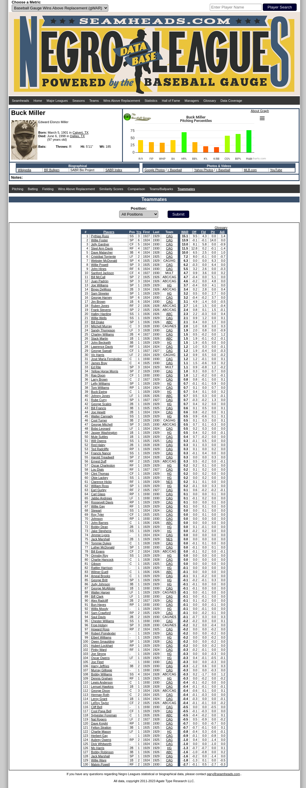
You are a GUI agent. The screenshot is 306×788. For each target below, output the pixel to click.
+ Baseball (174, 170)
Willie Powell (99, 264)
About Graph (260, 111)
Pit (213, 232)
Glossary (209, 100)
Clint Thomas (100, 473)
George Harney (101, 297)
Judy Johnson (100, 584)
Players (108, 232)
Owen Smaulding (102, 641)
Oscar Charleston (103, 465)
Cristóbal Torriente (103, 256)
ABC (169, 314)
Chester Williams (102, 621)
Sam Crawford (101, 613)
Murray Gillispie (101, 670)
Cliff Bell (96, 707)
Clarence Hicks (101, 482)
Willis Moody (99, 608)
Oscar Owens (100, 658)
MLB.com (250, 170)
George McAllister (103, 588)
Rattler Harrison (102, 568)
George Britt (99, 580)
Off (194, 232)
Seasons (78, 100)
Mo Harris (98, 748)
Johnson (97, 518)
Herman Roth (100, 694)
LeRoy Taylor (100, 703)
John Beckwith (101, 342)
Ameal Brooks (100, 576)
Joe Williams (99, 285)
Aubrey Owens (101, 739)
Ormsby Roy (99, 555)
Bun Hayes (98, 604)
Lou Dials (97, 469)
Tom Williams (100, 387)
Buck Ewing (99, 391)
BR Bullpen (52, 170)
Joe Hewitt (98, 412)
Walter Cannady (102, 416)
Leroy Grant (99, 699)
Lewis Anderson (102, 682)
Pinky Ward (99, 649)
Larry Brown (99, 379)
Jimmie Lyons (100, 535)
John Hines (99, 269)
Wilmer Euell (99, 572)
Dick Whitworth (101, 744)
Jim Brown (98, 301)
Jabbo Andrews (101, 498)
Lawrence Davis (102, 346)
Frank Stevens (101, 310)
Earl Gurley (99, 490)
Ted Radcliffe (100, 449)
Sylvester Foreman (104, 715)
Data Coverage (231, 100)
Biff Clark (97, 596)
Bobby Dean (99, 527)
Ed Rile (96, 367)
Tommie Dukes (101, 543)
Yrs (138, 232)
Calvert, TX (80, 132)
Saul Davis (98, 617)
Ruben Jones (100, 305)
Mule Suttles (99, 436)
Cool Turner (99, 420)
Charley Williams (102, 334)
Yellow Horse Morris (104, 371)
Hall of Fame (171, 100)
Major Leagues (57, 100)
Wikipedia (24, 170)
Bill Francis (98, 408)
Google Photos (155, 170)
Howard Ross (100, 629)
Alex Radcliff (99, 600)
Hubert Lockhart (102, 645)
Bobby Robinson (102, 752)
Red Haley (98, 445)
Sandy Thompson (103, 330)
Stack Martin (99, 338)
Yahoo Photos (203, 170)
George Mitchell (102, 424)
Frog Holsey (99, 625)
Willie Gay (98, 506)
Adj (222, 232)
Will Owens (99, 441)
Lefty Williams (100, 383)
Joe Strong (98, 653)
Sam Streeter (100, 293)
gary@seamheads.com (223, 774)
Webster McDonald (104, 260)
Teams (94, 100)
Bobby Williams (101, 674)
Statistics (151, 100)
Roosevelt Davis (102, 502)
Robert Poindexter (103, 633)
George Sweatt (101, 350)
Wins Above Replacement (121, 100)
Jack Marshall (100, 539)
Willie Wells (99, 318)
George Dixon (100, 690)
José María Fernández (106, 359)
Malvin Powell (100, 764)
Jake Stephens (101, 531)
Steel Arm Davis (102, 248)
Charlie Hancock (102, 559)
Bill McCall (98, 277)
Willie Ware (99, 760)
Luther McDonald (102, 547)
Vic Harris (97, 355)
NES (169, 482)
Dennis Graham (102, 678)
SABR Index (113, 170)
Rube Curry (99, 400)
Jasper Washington (104, 432)
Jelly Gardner (100, 244)
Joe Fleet (97, 662)
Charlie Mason (101, 731)
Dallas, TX (77, 136)
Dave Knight (99, 723)
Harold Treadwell (102, 457)
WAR (184, 232)
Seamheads (20, 100)
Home (38, 100)
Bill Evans (98, 551)
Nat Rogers (99, 719)
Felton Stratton (101, 727)
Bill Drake (97, 322)
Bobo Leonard (100, 428)
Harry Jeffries (100, 666)
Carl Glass (98, 494)
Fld (203, 232)
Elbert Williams (101, 637)
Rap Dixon (98, 375)
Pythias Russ (100, 236)
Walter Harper (100, 592)
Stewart (96, 510)
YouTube (276, 170)
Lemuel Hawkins (102, 686)
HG (169, 285)
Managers (192, 100)
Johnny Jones (100, 396)
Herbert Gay (99, 735)
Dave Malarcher (102, 252)
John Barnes (99, 522)
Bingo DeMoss (101, 289)
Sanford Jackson (102, 273)
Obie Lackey (99, 477)
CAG (169, 236)
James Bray (99, 363)
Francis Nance (101, 453)
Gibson (96, 563)
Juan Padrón (100, 281)
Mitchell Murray (101, 326)
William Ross (100, 486)
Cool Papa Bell (101, 711)
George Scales (101, 404)
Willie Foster (99, 240)
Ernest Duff (98, 461)
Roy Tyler (97, 514)
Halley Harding (101, 314)
